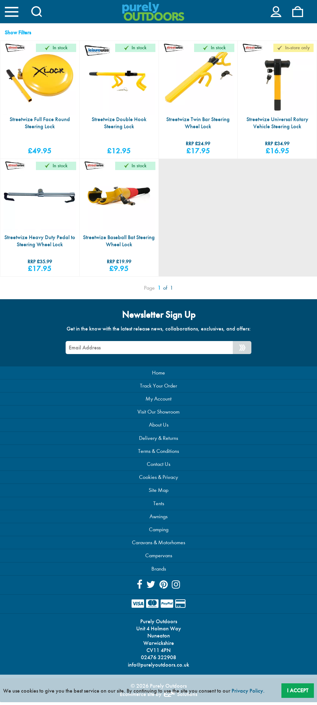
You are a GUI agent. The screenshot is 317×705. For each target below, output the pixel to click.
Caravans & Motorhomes (158, 544)
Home (158, 373)
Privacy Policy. (248, 690)
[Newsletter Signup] (242, 347)
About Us (158, 426)
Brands (158, 570)
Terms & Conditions (158, 452)
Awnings (158, 518)
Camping (158, 531)
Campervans (158, 557)
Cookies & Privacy (158, 478)
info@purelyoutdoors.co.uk (158, 666)
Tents (158, 504)
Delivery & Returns (158, 439)
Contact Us (158, 465)
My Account (158, 399)
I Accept (297, 690)
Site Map (158, 491)
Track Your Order (158, 386)
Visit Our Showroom (158, 412)
